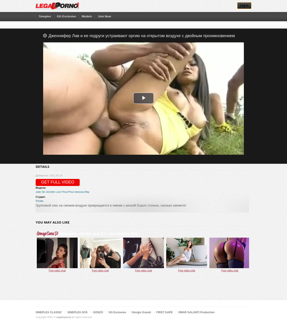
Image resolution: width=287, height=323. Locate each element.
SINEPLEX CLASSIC (49, 312)
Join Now (104, 16)
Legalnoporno (63, 317)
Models (87, 16)
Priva (64, 191)
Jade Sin (40, 191)
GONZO (98, 312)
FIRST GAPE (164, 312)
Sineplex (45, 16)
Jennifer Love (53, 191)
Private (39, 201)
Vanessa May (81, 191)
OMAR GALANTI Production (196, 312)
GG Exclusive (66, 16)
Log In (244, 5)
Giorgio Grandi (141, 312)
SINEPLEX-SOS (77, 312)
